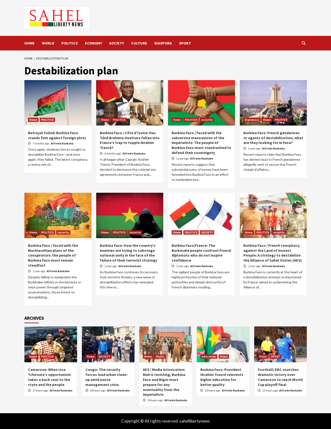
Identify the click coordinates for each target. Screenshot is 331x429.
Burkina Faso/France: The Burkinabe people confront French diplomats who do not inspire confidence (201, 253)
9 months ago (112, 153)
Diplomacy (252, 119)
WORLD (48, 43)
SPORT (185, 43)
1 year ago (182, 158)
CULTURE (139, 43)
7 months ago (41, 143)
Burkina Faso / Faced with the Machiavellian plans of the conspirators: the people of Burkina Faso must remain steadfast (53, 255)
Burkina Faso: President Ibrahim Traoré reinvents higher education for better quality (221, 377)
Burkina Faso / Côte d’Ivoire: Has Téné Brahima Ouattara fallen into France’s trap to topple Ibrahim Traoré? (130, 140)
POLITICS (70, 43)
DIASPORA (163, 43)
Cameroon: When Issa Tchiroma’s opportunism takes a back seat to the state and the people (49, 377)
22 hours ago (270, 390)
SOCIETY (116, 43)
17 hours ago (40, 390)
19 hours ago (155, 400)
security (207, 119)
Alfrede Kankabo (62, 143)
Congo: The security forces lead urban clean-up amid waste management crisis (106, 377)
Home (33, 119)
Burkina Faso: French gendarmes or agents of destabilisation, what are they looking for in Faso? (273, 137)
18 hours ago (98, 390)
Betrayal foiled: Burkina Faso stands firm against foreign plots (57, 135)
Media (160, 356)
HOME (29, 43)
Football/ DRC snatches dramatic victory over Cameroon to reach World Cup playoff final (280, 377)
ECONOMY (93, 43)
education (209, 356)
